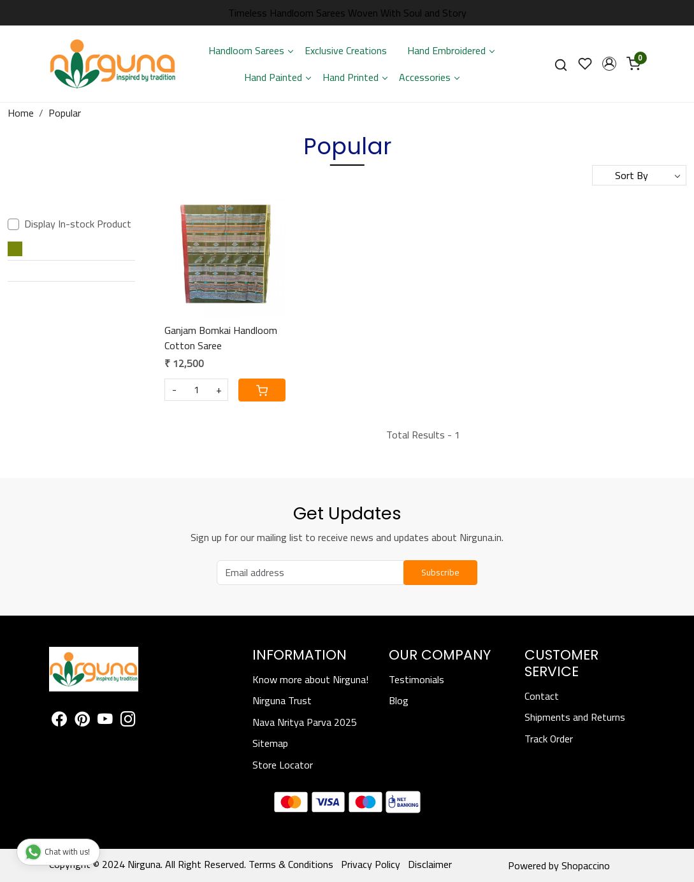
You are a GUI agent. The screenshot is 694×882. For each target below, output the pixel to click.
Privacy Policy (370, 864)
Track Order (548, 738)
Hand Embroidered (450, 50)
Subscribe (440, 572)
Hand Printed (354, 77)
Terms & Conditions (291, 864)
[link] (561, 64)
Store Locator (282, 764)
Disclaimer (430, 864)
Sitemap (270, 743)
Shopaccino (585, 865)
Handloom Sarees (250, 50)
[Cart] (262, 390)
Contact (541, 695)
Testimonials (416, 679)
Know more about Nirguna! (310, 679)
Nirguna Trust (282, 700)
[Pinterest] (82, 721)
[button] (609, 64)
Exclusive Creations (346, 50)
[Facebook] (59, 721)
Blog (398, 700)
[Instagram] (128, 721)
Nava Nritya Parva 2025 (304, 722)
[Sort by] (639, 175)
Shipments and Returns (574, 717)
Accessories (429, 77)
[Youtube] (105, 721)
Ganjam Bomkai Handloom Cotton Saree (220, 337)
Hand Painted (277, 77)
